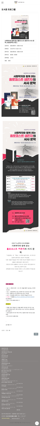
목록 (36, 334)
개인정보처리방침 (6, 418)
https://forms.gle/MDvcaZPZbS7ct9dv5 (24, 297)
